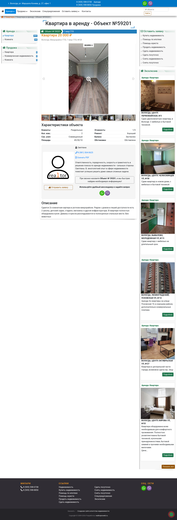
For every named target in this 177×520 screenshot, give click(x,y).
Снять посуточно (102, 493)
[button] (88, 78)
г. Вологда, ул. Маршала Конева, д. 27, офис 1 (29, 3)
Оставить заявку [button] (71, 11)
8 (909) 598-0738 (84, 2)
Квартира (9, 17)
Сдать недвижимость (69, 502)
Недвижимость (66, 487)
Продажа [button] (22, 11)
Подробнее (167, 129)
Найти (147, 13)
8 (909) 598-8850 (84, 5)
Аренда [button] (10, 11)
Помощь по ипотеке (68, 493)
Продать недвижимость (70, 499)
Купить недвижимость (69, 490)
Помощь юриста (66, 496)
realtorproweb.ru (102, 516)
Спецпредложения (51, 11)
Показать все (168, 467)
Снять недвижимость (104, 490)
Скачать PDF (82, 157)
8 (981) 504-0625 (84, 152)
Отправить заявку (58, 187)
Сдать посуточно (102, 487)
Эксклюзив (35, 11)
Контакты (86, 11)
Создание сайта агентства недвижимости (93, 511)
